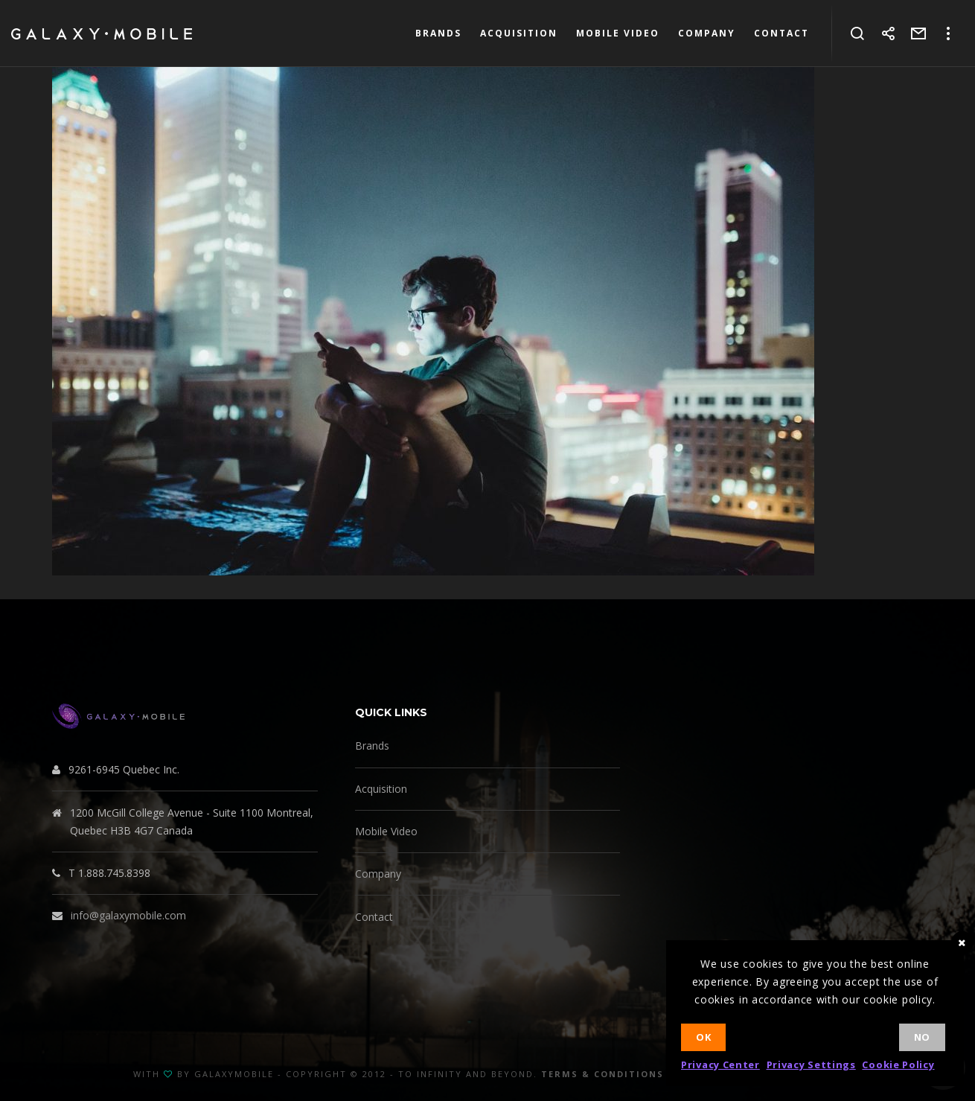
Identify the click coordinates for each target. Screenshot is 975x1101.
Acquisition (381, 789)
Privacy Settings (811, 1064)
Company (378, 874)
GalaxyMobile (234, 1073)
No (922, 1037)
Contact (374, 917)
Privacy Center (720, 1064)
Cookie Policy (898, 1064)
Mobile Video (386, 831)
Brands (372, 745)
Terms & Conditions (602, 1073)
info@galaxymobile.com (128, 915)
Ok (703, 1037)
